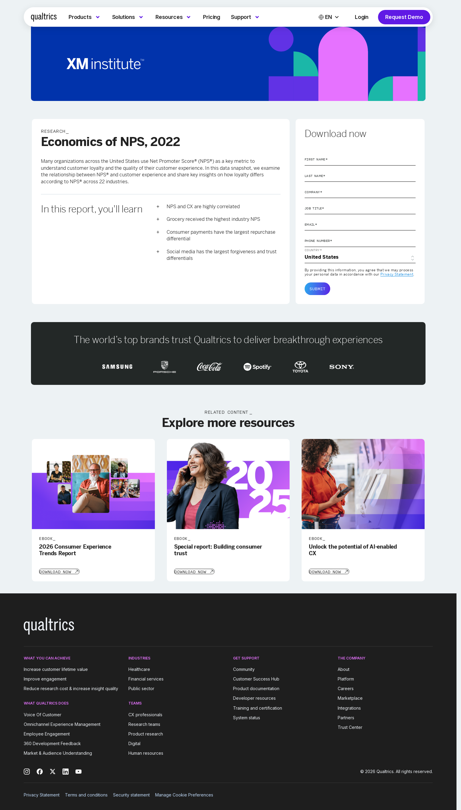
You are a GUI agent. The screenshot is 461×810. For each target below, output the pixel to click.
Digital (134, 742)
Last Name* (315, 176)
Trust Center (350, 726)
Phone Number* (319, 240)
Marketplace (350, 697)
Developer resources (254, 697)
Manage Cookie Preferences (184, 794)
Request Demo (404, 17)
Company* (313, 192)
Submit (317, 289)
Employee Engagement (47, 733)
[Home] (44, 17)
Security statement (131, 794)
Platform (346, 678)
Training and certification (257, 707)
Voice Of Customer (42, 714)
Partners (346, 717)
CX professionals (145, 714)
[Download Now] (59, 571)
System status (246, 717)
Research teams (144, 723)
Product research (145, 733)
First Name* (316, 159)
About (343, 668)
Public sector (141, 687)
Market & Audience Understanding (58, 752)
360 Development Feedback (52, 742)
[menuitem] (85, 17)
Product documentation (256, 687)
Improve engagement (45, 678)
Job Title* (314, 208)
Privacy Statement (396, 274)
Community (244, 668)
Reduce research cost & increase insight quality (71, 687)
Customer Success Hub (256, 678)
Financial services (146, 678)
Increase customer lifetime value (56, 668)
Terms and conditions (86, 794)
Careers (346, 687)
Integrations (349, 707)
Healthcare (139, 668)
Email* (311, 224)
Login (361, 17)
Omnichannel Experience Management (62, 723)
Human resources (145, 752)
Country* (313, 250)
